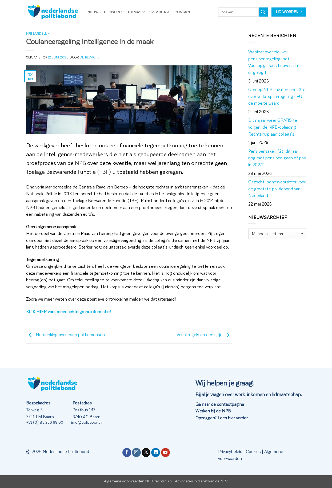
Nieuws (94, 12)
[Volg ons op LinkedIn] (155, 452)
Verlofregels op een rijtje (204, 334)
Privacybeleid (230, 451)
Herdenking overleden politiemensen (65, 334)
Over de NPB (160, 12)
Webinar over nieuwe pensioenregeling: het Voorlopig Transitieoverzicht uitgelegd (274, 62)
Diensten (114, 11)
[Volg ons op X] (146, 452)
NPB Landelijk (38, 33)
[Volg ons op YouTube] (165, 452)
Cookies (253, 451)
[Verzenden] (263, 12)
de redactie (89, 57)
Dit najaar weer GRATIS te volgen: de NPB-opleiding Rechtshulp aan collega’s (272, 126)
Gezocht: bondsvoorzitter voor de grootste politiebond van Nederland (277, 188)
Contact (182, 12)
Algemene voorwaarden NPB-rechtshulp (138, 480)
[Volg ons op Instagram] (136, 452)
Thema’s (136, 11)
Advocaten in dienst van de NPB (201, 480)
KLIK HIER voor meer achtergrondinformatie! (68, 311)
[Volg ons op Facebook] (126, 452)
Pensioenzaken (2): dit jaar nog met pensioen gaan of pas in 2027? (277, 157)
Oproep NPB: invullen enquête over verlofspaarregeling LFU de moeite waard (276, 96)
